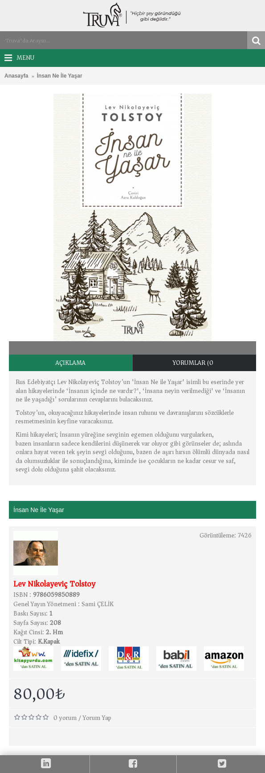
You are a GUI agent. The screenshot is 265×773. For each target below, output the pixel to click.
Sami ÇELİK (98, 604)
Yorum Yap (97, 717)
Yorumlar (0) (194, 362)
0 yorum (65, 717)
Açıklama (71, 362)
